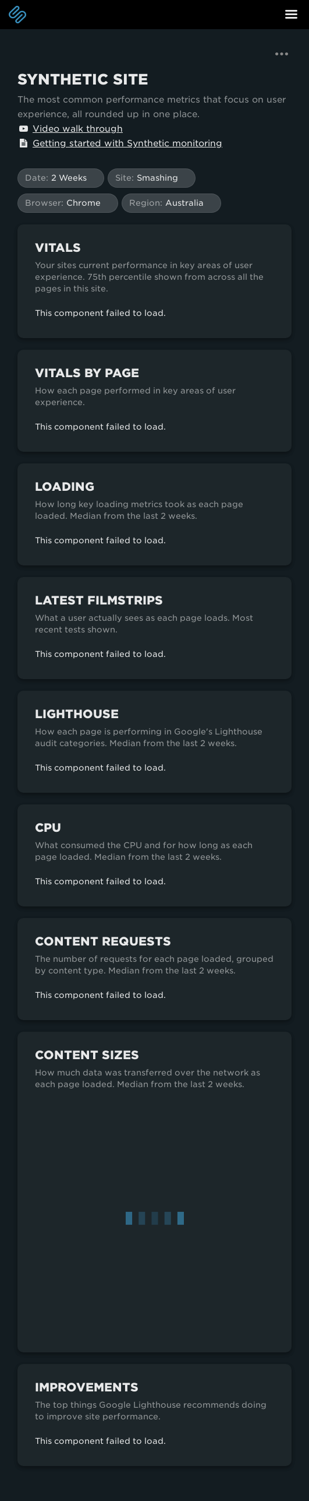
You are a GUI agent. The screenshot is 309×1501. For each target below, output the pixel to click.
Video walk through (70, 129)
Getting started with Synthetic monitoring (119, 143)
